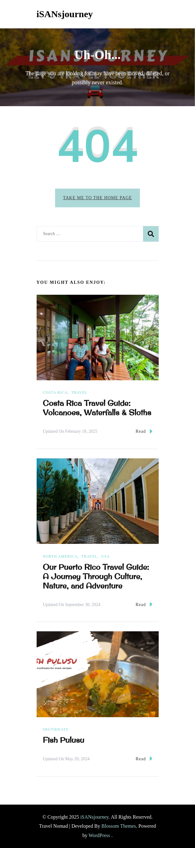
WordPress (99, 835)
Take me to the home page (97, 197)
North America (60, 556)
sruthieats (56, 729)
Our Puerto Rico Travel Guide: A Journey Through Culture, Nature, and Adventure (96, 576)
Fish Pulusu (64, 740)
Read (144, 431)
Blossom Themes (118, 826)
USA (105, 556)
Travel (79, 392)
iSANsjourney (65, 14)
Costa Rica (55, 392)
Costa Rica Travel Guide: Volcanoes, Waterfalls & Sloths (97, 407)
